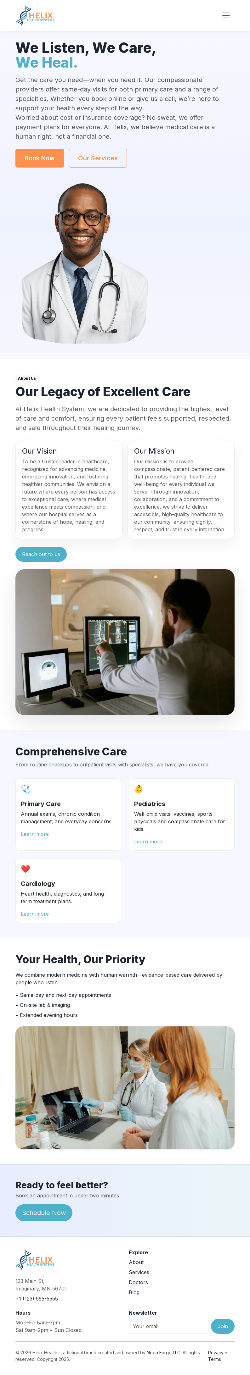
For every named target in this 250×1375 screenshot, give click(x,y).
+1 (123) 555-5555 (36, 1298)
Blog (134, 1292)
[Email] (168, 1326)
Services (139, 1272)
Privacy (216, 1352)
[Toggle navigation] (226, 15)
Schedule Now (44, 1213)
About (136, 1262)
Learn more (35, 834)
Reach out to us (41, 554)
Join (223, 1326)
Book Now (40, 158)
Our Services (98, 158)
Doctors (138, 1282)
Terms (214, 1359)
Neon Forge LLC (163, 1352)
